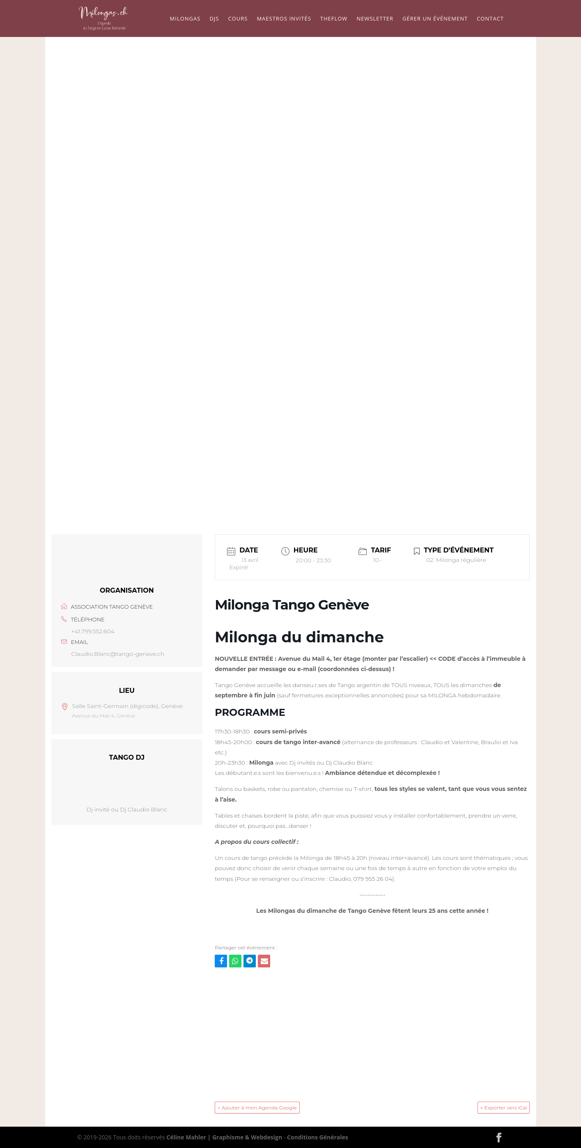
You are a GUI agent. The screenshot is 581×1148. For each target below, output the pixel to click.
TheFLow (334, 19)
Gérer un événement (435, 19)
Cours (238, 19)
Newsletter (374, 19)
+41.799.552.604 (93, 631)
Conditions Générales (317, 1137)
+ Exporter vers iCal (503, 1107)
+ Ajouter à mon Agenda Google (257, 1107)
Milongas (185, 19)
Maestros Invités (284, 19)
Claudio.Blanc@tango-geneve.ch (118, 654)
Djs (214, 19)
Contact (490, 19)
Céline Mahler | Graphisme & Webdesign (224, 1137)
